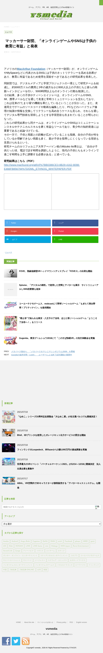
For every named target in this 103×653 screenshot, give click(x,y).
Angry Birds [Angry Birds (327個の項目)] (25, 541)
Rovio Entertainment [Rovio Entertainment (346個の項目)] (81, 546)
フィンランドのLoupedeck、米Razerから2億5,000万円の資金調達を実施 (52, 449)
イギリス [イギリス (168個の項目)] (39, 551)
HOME (18, 622)
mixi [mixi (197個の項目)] (46, 546)
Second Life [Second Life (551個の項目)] (7, 551)
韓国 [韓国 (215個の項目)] (45, 570)
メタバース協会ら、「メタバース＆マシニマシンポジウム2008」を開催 (43, 351)
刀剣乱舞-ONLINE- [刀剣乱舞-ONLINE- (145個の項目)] (26, 570)
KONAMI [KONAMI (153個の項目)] (19, 546)
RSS (71, 622)
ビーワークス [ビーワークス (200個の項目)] (80, 565)
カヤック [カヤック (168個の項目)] (61, 551)
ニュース (8, 252)
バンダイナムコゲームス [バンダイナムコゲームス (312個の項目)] (44, 565)
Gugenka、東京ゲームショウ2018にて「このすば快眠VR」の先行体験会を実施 (57, 338)
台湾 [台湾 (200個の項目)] (39, 570)
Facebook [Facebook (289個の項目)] (68, 541)
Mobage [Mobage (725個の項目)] (54, 546)
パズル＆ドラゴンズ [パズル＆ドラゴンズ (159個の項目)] (64, 565)
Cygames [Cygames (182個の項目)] (36, 541)
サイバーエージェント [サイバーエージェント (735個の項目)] (11, 560)
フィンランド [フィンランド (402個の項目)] (94, 565)
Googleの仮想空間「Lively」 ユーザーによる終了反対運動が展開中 (41, 355)
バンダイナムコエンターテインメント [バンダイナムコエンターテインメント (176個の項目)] (17, 565)
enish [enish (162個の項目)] (60, 541)
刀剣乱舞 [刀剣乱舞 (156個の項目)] (12, 570)
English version (81, 622)
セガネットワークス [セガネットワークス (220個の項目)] (77, 560)
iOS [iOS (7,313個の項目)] (4, 546)
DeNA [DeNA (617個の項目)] (45, 541)
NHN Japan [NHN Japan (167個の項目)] (65, 546)
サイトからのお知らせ (45, 622)
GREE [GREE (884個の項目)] (85, 541)
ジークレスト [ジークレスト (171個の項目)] (40, 560)
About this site (29, 622)
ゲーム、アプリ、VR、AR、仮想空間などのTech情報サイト (51, 634)
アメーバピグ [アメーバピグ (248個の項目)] (28, 551)
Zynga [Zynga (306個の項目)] (17, 551)
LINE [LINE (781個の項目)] (28, 546)
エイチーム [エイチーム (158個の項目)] (50, 551)
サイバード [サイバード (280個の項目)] (27, 560)
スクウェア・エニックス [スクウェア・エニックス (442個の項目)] (57, 560)
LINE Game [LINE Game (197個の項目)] (37, 546)
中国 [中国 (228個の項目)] (5, 570)
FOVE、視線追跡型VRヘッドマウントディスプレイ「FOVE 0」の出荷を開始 (55, 271)
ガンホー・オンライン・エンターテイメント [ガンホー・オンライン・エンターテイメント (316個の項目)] (20, 555)
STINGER (72, 648)
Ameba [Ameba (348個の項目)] (6, 541)
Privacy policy (61, 622)
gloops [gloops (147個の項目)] (77, 541)
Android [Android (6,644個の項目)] (15, 541)
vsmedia (51, 628)
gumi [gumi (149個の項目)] (93, 541)
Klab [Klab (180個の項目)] (11, 546)
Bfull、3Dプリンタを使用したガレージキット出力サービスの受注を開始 (51, 435)
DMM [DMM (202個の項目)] (52, 541)
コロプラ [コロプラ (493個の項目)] (74, 555)
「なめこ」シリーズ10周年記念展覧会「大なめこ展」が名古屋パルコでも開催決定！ (57, 416)
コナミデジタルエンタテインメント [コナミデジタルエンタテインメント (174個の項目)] (54, 555)
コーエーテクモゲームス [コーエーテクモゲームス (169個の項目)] (89, 555)
